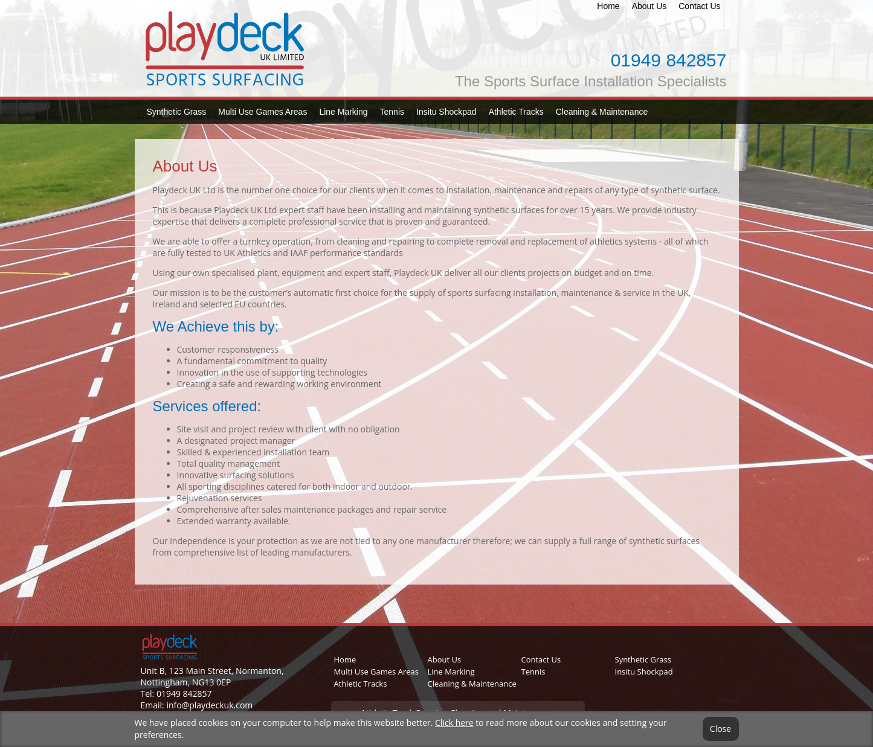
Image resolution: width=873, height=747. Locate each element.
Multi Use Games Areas (262, 112)
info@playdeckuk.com (209, 705)
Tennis (392, 112)
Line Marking (343, 112)
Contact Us (699, 6)
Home (608, 6)
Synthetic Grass (177, 112)
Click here (454, 722)
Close (720, 729)
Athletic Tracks (516, 112)
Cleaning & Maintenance (602, 112)
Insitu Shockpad (446, 112)
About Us (649, 6)
